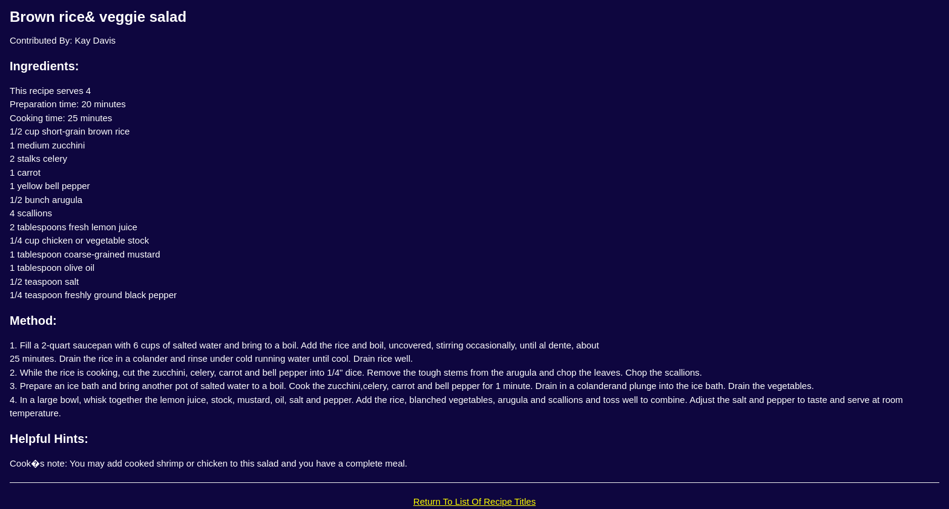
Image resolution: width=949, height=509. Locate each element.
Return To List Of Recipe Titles (474, 501)
